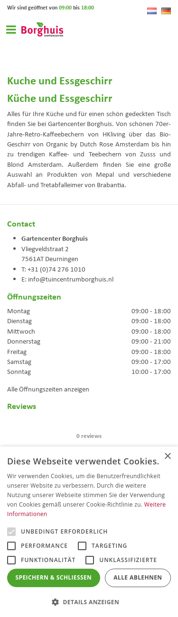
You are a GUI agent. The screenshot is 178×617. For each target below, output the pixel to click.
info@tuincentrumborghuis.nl (70, 279)
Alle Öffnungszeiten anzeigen (48, 389)
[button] (89, 601)
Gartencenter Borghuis (54, 238)
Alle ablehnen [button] (137, 577)
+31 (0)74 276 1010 (56, 269)
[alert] (89, 531)
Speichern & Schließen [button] (54, 577)
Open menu (11, 29)
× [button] (167, 456)
